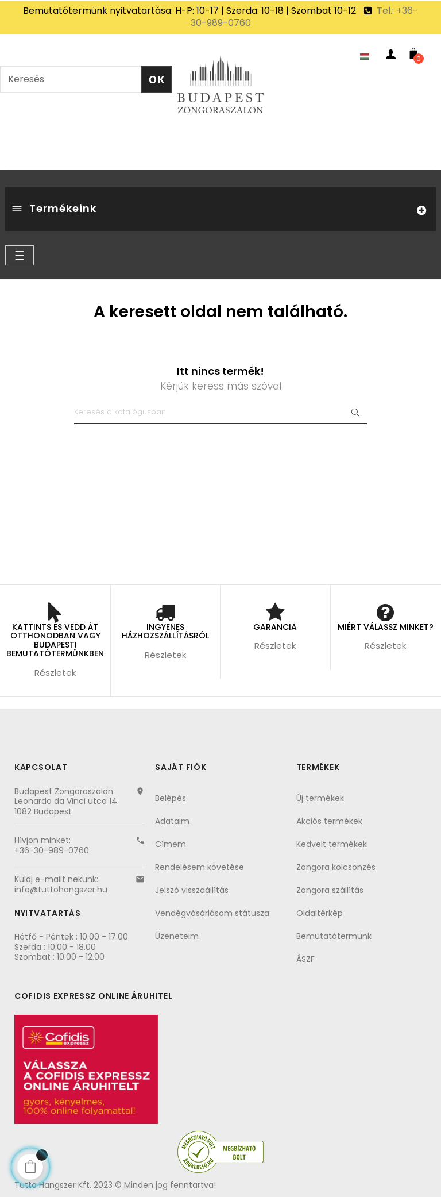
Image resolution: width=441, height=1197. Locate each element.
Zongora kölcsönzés (336, 867)
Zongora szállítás (329, 890)
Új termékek (320, 798)
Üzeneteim (177, 936)
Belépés (170, 798)
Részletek (55, 673)
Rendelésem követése (199, 867)
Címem (170, 844)
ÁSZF (305, 959)
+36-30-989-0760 (51, 850)
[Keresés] (220, 412)
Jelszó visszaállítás (192, 890)
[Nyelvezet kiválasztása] (367, 56)
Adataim (172, 821)
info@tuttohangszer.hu (60, 889)
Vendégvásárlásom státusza (212, 913)
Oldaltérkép (319, 913)
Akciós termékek (329, 821)
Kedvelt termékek (331, 844)
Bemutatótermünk (334, 936)
